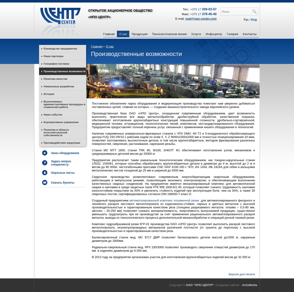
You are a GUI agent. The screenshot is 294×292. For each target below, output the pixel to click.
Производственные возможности (64, 71)
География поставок (56, 63)
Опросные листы (63, 172)
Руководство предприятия (60, 48)
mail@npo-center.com (201, 18)
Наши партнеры (54, 56)
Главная (109, 34)
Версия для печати (242, 274)
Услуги (196, 34)
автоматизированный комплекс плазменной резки (164, 200)
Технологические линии (169, 34)
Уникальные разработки (59, 86)
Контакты (250, 34)
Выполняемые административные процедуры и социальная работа (64, 104)
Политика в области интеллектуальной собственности (56, 132)
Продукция (139, 34)
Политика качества (55, 78)
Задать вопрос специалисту (61, 163)
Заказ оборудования (65, 153)
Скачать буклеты (62, 182)
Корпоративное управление (61, 122)
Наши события (53, 114)
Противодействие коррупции (62, 142)
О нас (123, 34)
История (49, 94)
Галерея (232, 34)
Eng (254, 19)
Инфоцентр (214, 34)
